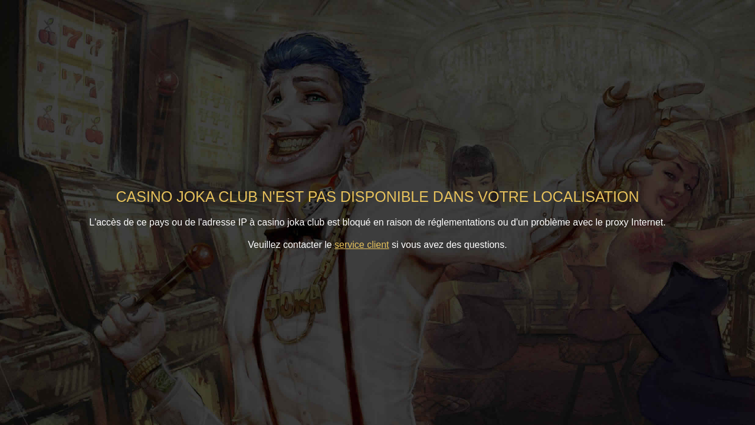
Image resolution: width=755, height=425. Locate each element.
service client (361, 245)
